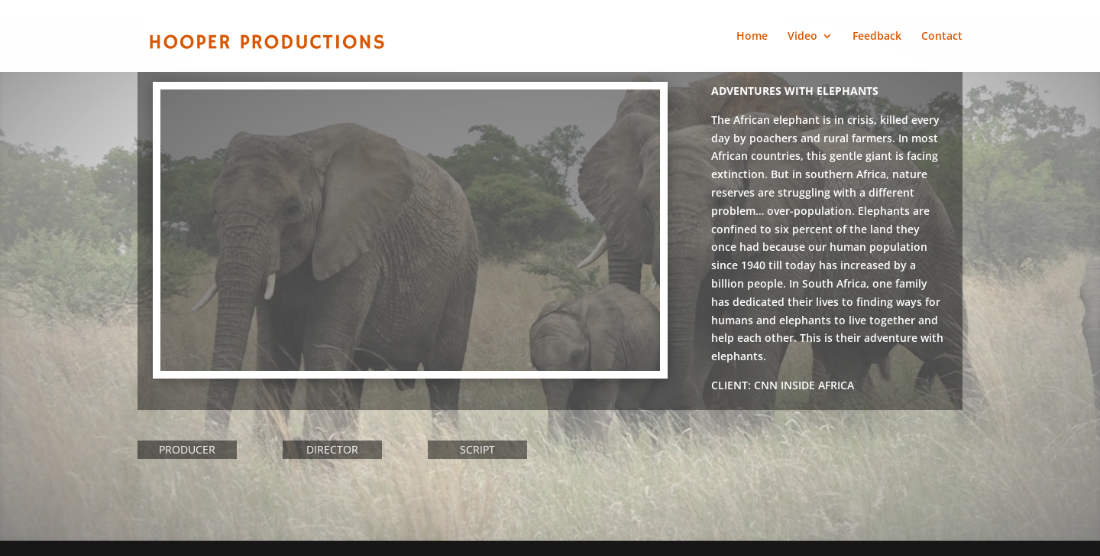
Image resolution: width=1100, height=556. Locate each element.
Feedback (876, 37)
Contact (941, 37)
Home (752, 37)
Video (802, 37)
